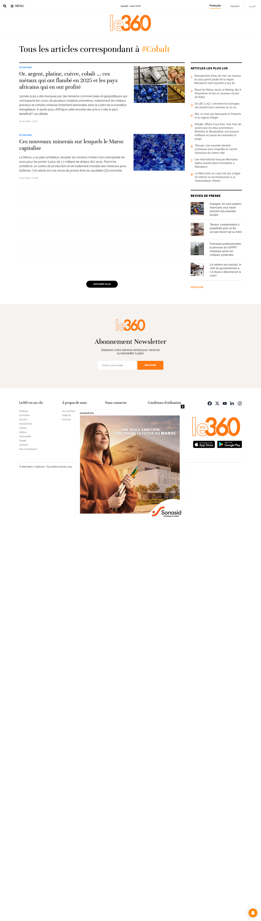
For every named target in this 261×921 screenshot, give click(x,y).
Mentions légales (156, 854)
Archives (66, 862)
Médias (23, 875)
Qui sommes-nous (71, 854)
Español (234, 6)
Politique (23, 854)
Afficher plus (102, 732)
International (29, 248)
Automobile (25, 879)
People (22, 883)
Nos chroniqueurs (28, 892)
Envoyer (150, 808)
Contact (109, 858)
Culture (23, 871)
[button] (253, 913)
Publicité (66, 858)
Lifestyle (23, 888)
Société (23, 862)
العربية (252, 6)
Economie (25, 67)
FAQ (107, 854)
